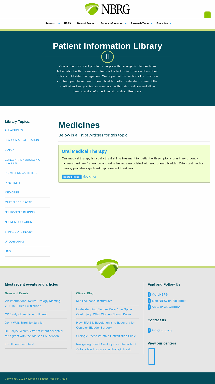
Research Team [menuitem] (140, 23)
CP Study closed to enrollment (26, 314)
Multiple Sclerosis (18, 202)
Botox (9, 150)
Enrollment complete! (19, 344)
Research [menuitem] (50, 23)
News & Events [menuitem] (85, 23)
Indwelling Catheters (21, 173)
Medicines (12, 192)
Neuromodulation (18, 222)
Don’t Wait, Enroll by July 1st (24, 323)
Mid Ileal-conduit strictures (94, 301)
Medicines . (90, 176)
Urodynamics (15, 241)
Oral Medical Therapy (84, 151)
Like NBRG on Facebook (167, 301)
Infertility (12, 183)
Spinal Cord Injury (19, 232)
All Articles (14, 130)
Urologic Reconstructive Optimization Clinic (106, 336)
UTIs (8, 251)
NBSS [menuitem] (67, 23)
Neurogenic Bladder (20, 212)
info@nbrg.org (160, 330)
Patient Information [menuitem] (112, 23)
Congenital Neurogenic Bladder (22, 161)
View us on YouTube (164, 307)
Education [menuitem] (162, 23)
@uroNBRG (158, 294)
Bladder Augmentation (22, 140)
